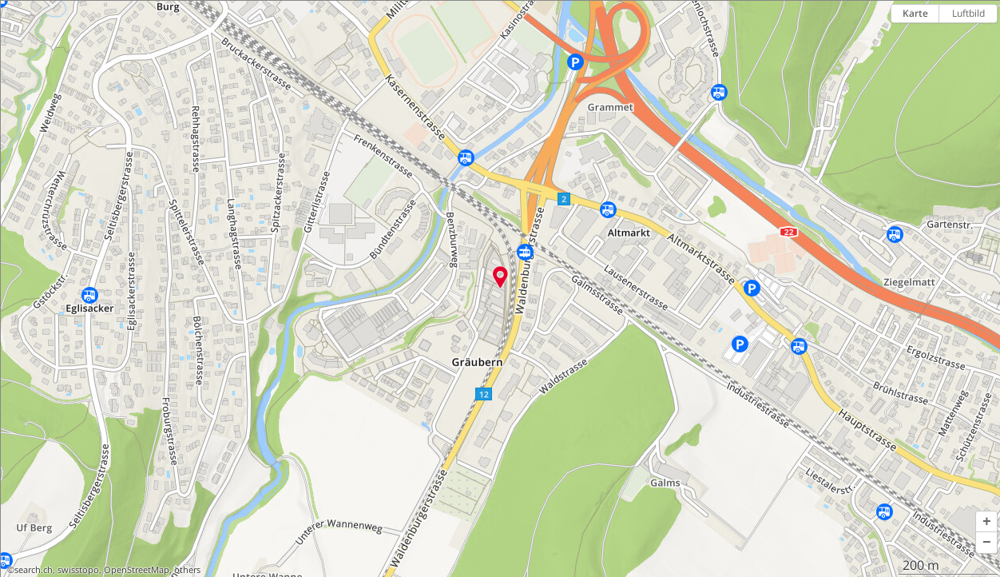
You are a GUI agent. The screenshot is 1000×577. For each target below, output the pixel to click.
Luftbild (968, 13)
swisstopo (78, 569)
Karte (915, 13)
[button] (986, 521)
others (187, 569)
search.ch (33, 569)
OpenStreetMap (136, 569)
